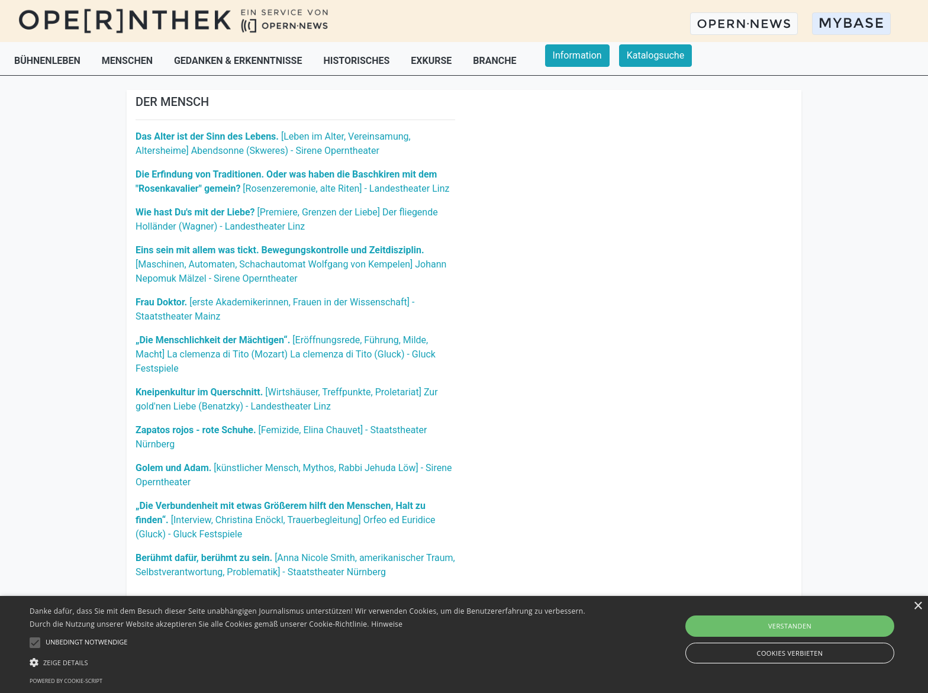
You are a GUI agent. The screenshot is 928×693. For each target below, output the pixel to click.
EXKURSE (432, 60)
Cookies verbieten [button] (790, 653)
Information (577, 55)
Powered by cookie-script (66, 681)
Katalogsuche (655, 55)
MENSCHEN (128, 60)
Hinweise (386, 624)
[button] (312, 662)
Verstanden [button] (789, 625)
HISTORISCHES (357, 60)
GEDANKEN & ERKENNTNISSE (239, 60)
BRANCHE (494, 60)
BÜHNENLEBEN (48, 60)
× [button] (917, 606)
